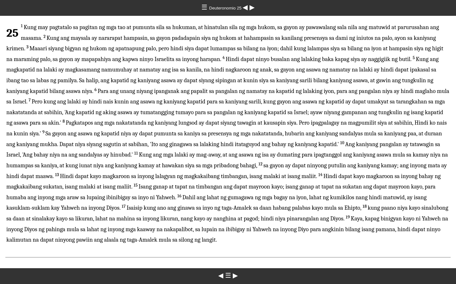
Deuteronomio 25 (226, 8)
